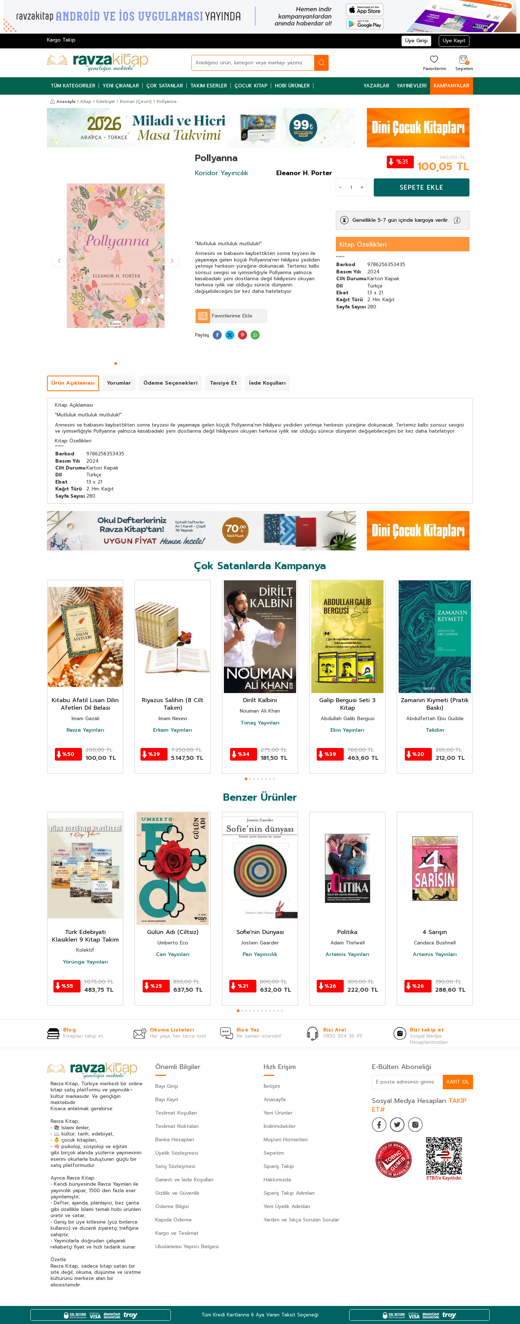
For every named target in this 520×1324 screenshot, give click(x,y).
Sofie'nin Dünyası (260, 932)
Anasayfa (63, 101)
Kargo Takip (61, 40)
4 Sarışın (434, 932)
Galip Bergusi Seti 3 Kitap (347, 704)
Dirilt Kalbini (260, 700)
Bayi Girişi (166, 1086)
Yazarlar (376, 85)
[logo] (97, 63)
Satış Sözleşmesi (175, 1166)
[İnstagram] (415, 1124)
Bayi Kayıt (166, 1099)
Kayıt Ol (458, 1082)
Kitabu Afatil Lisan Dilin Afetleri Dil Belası (85, 704)
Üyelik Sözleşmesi (176, 1153)
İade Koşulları (267, 383)
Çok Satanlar (164, 85)
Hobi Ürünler (292, 85)
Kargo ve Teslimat (177, 1233)
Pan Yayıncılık (260, 954)
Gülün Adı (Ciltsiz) (172, 932)
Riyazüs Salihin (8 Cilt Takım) (172, 704)
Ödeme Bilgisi (172, 1206)
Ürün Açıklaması (73, 383)
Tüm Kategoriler (73, 85)
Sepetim (274, 1153)
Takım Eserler (208, 85)
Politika (347, 932)
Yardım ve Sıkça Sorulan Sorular (301, 1220)
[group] (115, 256)
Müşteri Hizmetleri (286, 1139)
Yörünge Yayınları (85, 962)
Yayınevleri (411, 85)
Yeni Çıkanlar (121, 85)
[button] (115, 363)
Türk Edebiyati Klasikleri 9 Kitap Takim (85, 936)
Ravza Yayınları (85, 730)
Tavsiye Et (223, 383)
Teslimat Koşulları (176, 1113)
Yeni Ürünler (278, 1113)
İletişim (272, 1086)
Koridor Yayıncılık (221, 173)
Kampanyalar (451, 85)
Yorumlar (119, 383)
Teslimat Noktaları (177, 1126)
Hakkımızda (277, 1180)
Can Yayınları (173, 954)
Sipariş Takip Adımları (289, 1193)
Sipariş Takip (279, 1166)
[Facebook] (379, 1124)
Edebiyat (105, 101)
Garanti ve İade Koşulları (184, 1180)
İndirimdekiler (280, 1126)
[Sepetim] (463, 63)
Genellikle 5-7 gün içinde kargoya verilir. (400, 220)
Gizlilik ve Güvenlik (177, 1193)
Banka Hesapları (174, 1139)
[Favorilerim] (433, 63)
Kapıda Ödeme (173, 1220)
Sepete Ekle (421, 187)
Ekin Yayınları (347, 730)
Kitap (86, 101)
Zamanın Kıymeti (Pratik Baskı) (435, 704)
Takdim (435, 730)
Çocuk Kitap (251, 85)
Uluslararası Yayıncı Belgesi (187, 1246)
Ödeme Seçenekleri (170, 383)
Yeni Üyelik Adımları (287, 1206)
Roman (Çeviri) (136, 101)
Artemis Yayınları (347, 954)
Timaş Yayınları (260, 723)
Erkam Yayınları (172, 730)
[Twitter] (397, 1124)
